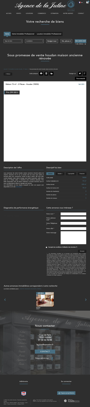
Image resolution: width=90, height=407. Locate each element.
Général (50, 173)
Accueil (8, 13)
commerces (42, 13)
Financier (82, 173)
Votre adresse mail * (51, 219)
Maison (26, 69)
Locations (29, 13)
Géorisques (19, 186)
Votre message (51, 233)
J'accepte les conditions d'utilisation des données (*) (62, 247)
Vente (7, 34)
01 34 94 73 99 (45, 340)
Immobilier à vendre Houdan (15, 69)
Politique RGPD (20, 404)
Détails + (60, 173)
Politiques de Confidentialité (72, 273)
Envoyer (82, 251)
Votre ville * (50, 228)
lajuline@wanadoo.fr (45, 344)
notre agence (68, 13)
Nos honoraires (21, 402)
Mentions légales (13, 402)
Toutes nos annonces (11, 404)
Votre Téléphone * (51, 224)
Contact (81, 13)
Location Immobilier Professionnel (49, 34)
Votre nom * (50, 214)
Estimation (54, 13)
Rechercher (80, 41)
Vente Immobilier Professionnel (23, 34)
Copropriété (71, 173)
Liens (26, 402)
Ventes (18, 13)
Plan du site (6, 402)
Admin (5, 404)
